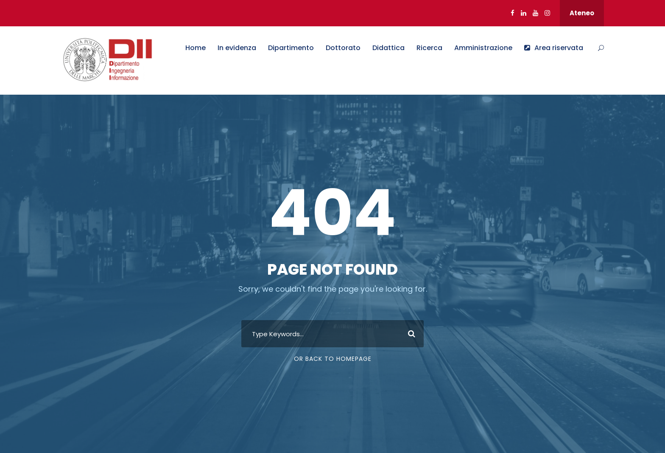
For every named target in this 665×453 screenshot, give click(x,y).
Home (195, 48)
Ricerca (429, 48)
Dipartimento (291, 48)
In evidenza (237, 48)
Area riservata (553, 48)
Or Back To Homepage (333, 359)
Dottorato (343, 48)
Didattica (388, 48)
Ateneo (582, 12)
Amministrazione (483, 48)
